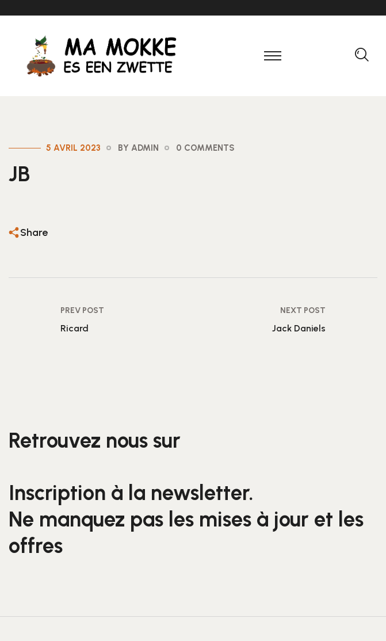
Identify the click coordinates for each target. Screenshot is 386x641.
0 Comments (205, 148)
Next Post (303, 310)
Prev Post (82, 310)
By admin (138, 148)
